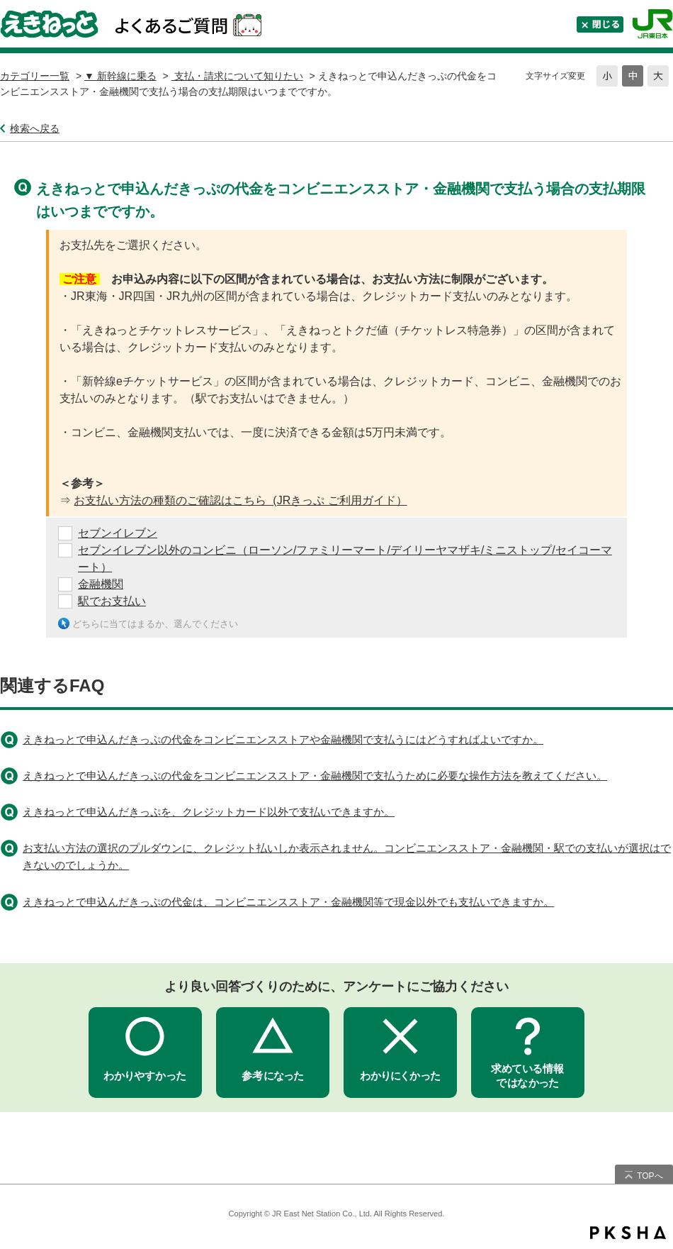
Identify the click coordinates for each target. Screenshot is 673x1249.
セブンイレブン (117, 533)
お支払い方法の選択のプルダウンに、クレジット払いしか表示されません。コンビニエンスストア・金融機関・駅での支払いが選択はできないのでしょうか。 (347, 856)
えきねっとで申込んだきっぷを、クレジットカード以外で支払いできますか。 (209, 812)
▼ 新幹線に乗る (120, 76)
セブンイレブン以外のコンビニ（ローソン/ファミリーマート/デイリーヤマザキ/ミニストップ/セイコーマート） (345, 558)
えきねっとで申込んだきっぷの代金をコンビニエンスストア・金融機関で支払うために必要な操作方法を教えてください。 (315, 776)
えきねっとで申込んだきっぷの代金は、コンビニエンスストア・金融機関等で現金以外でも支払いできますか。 (288, 902)
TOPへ (649, 1176)
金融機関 (100, 584)
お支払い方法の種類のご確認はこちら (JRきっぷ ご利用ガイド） (240, 500)
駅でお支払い (112, 601)
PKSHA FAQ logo (628, 1232)
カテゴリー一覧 (34, 76)
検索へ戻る (35, 128)
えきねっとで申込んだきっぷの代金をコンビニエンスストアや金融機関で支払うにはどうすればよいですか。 (283, 739)
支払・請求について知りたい (237, 76)
